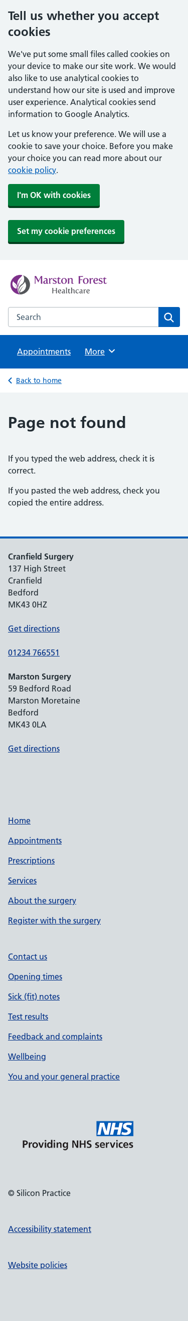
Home (19, 821)
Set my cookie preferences (66, 231)
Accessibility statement (49, 1229)
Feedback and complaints (55, 1037)
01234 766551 (34, 653)
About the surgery (42, 901)
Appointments (44, 351)
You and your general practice (64, 1077)
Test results (28, 1017)
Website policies (37, 1265)
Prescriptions (31, 861)
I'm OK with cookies (54, 195)
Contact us (27, 957)
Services (22, 881)
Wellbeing (27, 1057)
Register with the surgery (54, 921)
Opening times (35, 977)
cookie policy (32, 170)
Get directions (34, 629)
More (100, 351)
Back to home (39, 380)
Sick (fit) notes (34, 997)
